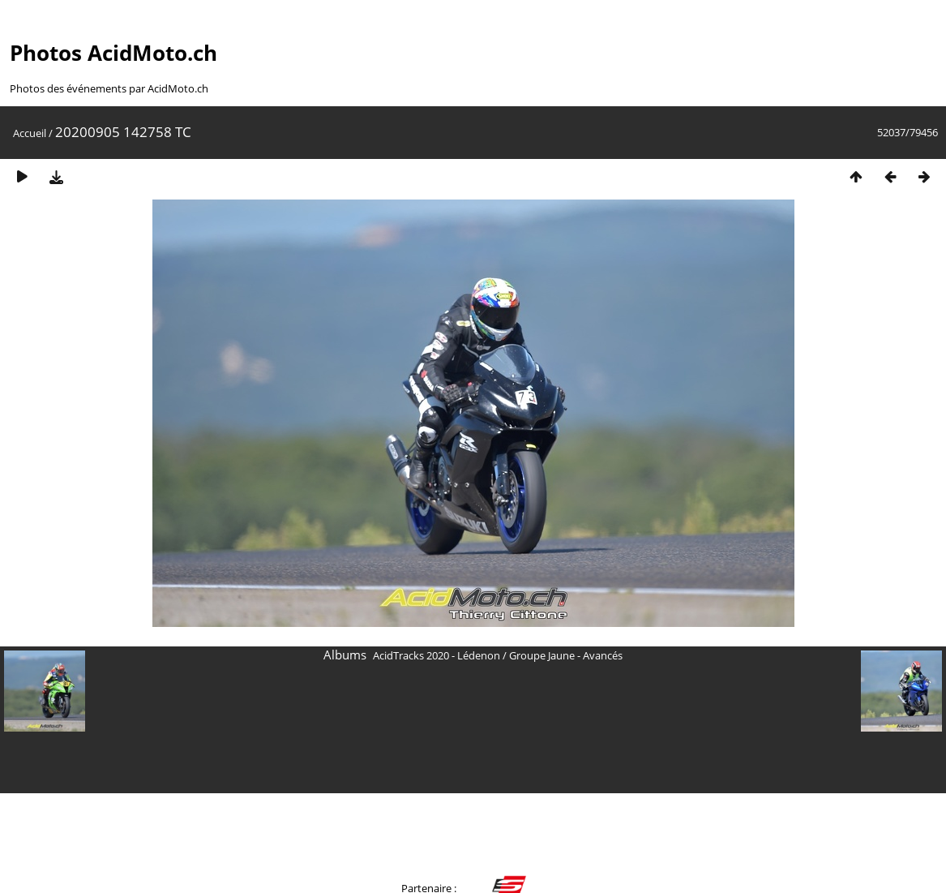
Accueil (29, 133)
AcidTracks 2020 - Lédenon (436, 655)
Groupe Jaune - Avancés (566, 655)
